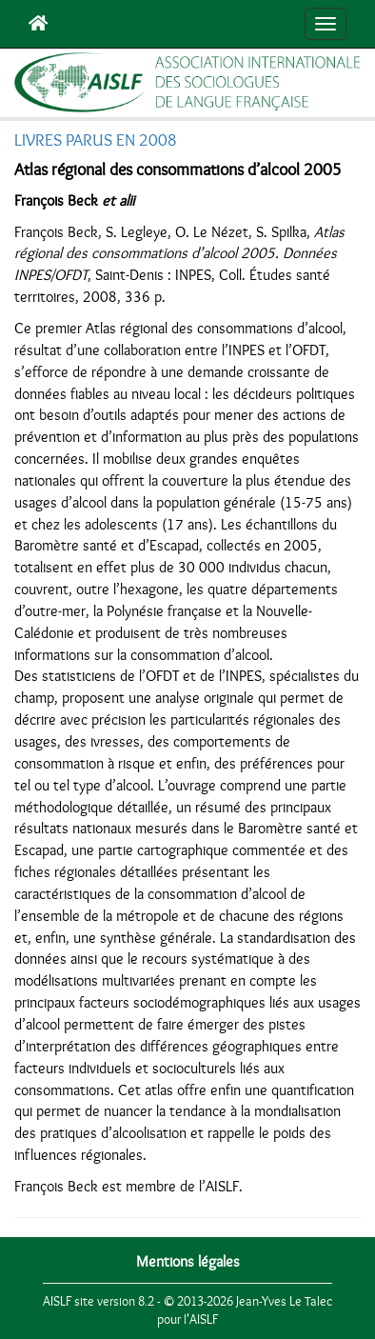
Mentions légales (188, 1261)
